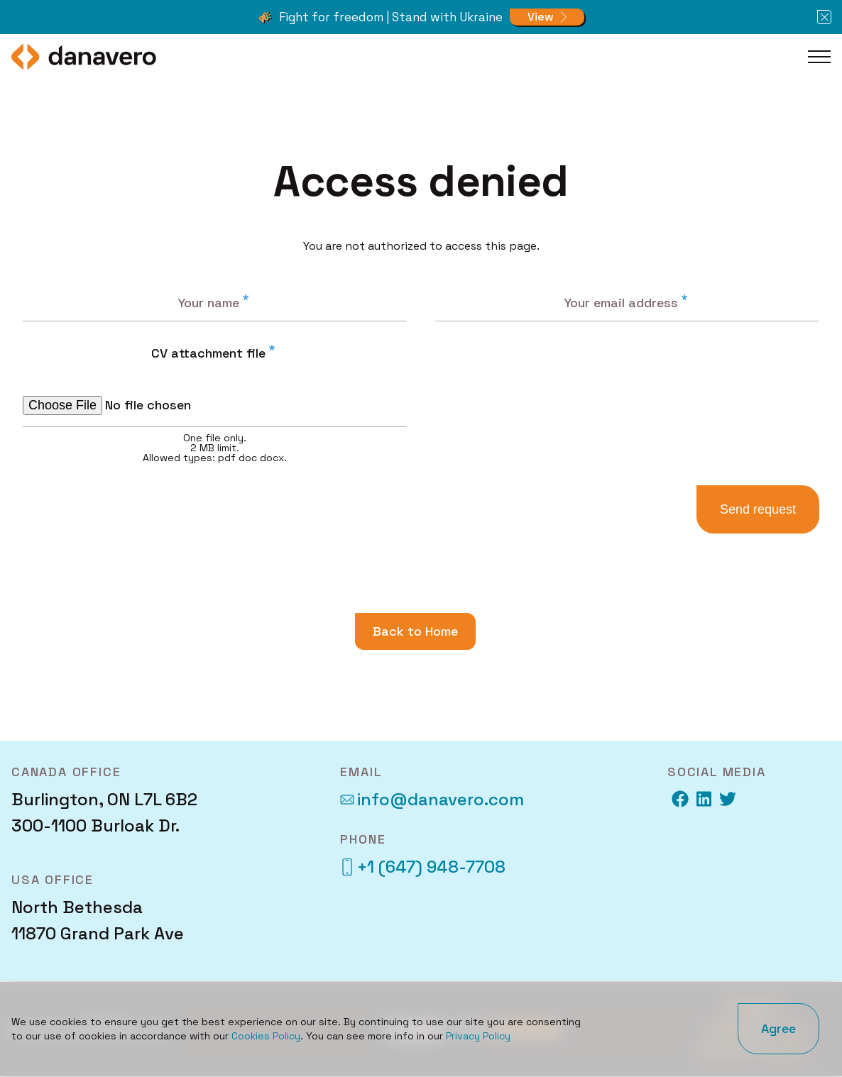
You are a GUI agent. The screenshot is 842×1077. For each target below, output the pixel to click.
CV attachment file (208, 353)
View (540, 16)
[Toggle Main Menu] (819, 56)
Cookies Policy (265, 1035)
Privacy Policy (478, 1035)
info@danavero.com (432, 799)
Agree (778, 1028)
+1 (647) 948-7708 (422, 867)
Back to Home (415, 631)
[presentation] (544, 360)
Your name (208, 302)
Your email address (621, 302)
